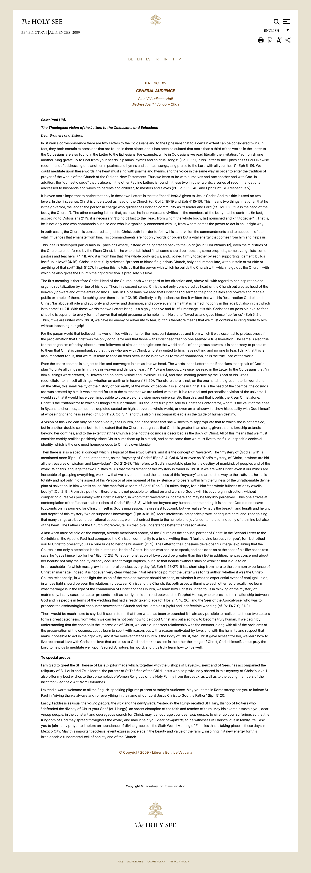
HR (165, 59)
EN (139, 59)
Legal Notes (135, 861)
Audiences (60, 32)
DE (130, 59)
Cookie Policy (156, 861)
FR (156, 59)
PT (181, 59)
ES (148, 59)
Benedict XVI (34, 32)
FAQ (120, 861)
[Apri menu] (286, 21)
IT (173, 59)
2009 (76, 32)
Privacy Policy (179, 861)
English (273, 31)
